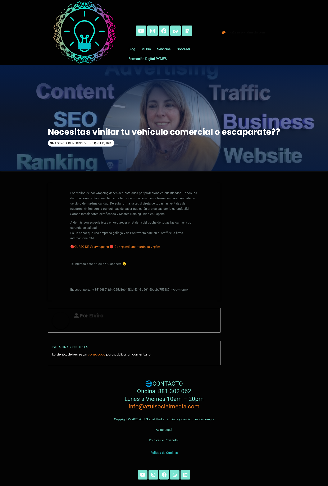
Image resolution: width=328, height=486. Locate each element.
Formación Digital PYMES (147, 59)
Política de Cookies (164, 453)
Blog (131, 49)
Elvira (96, 315)
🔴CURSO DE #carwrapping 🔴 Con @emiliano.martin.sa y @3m (115, 247)
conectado (96, 354)
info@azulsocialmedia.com (164, 406)
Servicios (163, 49)
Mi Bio (146, 49)
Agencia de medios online (74, 143)
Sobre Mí (183, 49)
